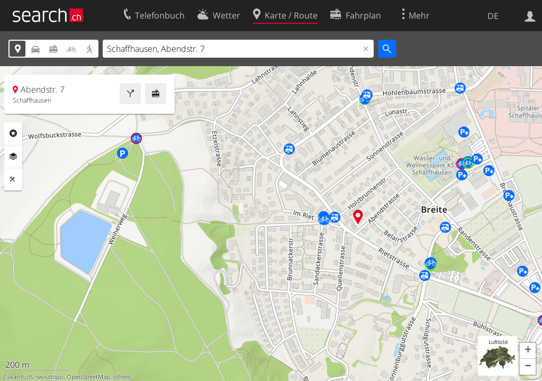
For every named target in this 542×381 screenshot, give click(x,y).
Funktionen (13, 179)
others (122, 376)
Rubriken (13, 133)
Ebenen (13, 157)
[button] (528, 351)
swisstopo (50, 376)
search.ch (20, 376)
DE (493, 16)
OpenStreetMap (88, 376)
